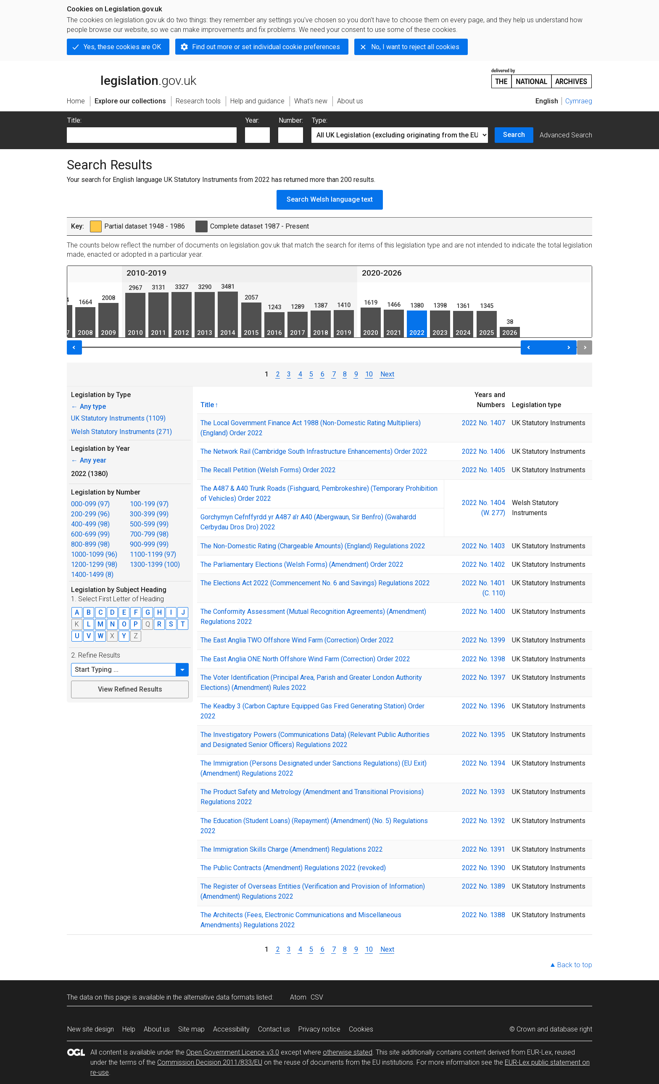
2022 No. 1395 (483, 735)
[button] (182, 669)
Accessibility (231, 1029)
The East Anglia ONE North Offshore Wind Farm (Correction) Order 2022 (305, 659)
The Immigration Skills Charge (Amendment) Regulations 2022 (291, 849)
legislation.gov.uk (131, 77)
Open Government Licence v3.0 (232, 1052)
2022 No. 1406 (483, 451)
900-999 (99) (149, 544)
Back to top (574, 965)
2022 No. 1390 (483, 868)
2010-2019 (146, 273)
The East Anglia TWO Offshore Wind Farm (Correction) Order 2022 (297, 640)
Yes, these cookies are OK (122, 47)
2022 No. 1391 (483, 849)
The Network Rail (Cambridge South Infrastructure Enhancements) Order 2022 (313, 451)
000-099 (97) (90, 504)
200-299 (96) (90, 514)
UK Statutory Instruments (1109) (118, 418)
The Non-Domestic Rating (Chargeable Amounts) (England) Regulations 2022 (312, 546)
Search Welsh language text (330, 199)
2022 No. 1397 (483, 677)
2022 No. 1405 (483, 470)
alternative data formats (219, 997)
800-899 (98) (90, 544)
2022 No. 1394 (483, 763)
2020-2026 (382, 273)
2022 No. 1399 (483, 640)
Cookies (361, 1029)
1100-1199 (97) (153, 554)
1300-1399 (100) (155, 564)
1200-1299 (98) (94, 564)
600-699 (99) (90, 534)
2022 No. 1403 (483, 546)
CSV (317, 997)
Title (207, 404)
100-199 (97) (149, 504)
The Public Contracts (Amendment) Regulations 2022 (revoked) (293, 868)
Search (514, 135)
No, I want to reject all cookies (415, 47)
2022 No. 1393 (483, 792)
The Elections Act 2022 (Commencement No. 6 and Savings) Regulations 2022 (315, 583)
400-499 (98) (90, 524)
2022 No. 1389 (483, 886)
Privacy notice (319, 1029)
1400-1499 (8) (92, 575)
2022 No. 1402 (483, 564)
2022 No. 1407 (483, 423)
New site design (90, 1029)
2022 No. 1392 (483, 821)
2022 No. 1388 (483, 915)
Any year (88, 460)
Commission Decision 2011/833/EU (209, 1062)
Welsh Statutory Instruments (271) (121, 432)
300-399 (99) (149, 514)
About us (157, 1029)
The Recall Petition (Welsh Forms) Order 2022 (268, 470)
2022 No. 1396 (483, 706)
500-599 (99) (149, 524)
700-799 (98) (149, 534)
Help (128, 1029)
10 (369, 374)
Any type (88, 406)
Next (387, 374)
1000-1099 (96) (94, 554)
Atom (298, 997)
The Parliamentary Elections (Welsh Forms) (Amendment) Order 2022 (301, 564)
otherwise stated (347, 1052)
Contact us (274, 1029)
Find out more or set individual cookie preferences (266, 47)
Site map (191, 1029)
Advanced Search (566, 135)
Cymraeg (578, 101)
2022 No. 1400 (483, 612)
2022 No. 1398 (483, 659)
